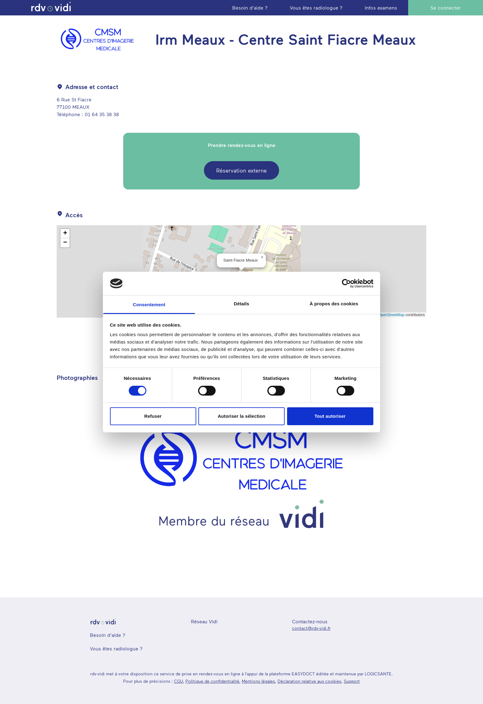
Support (352, 681)
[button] (262, 257)
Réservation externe (241, 170)
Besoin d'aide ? (107, 635)
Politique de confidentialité (212, 681)
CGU (178, 681)
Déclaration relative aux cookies (309, 681)
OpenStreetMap (391, 315)
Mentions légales (258, 681)
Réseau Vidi (204, 621)
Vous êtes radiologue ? (116, 648)
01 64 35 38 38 (102, 114)
